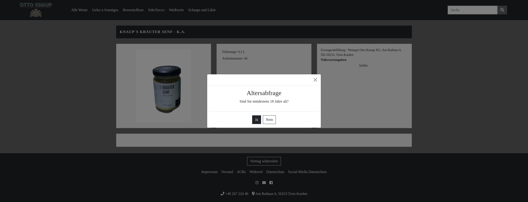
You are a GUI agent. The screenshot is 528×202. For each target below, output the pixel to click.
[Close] (315, 79)
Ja (256, 120)
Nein (269, 120)
